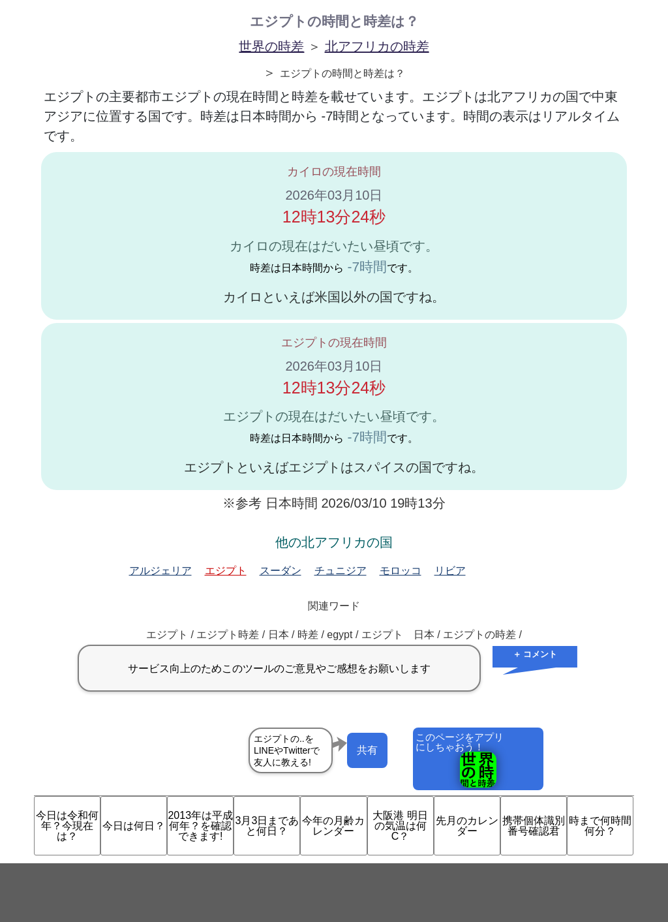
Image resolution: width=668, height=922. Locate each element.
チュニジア (340, 570)
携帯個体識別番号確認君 (533, 826)
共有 (367, 750)
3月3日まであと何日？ (267, 826)
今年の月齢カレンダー (333, 826)
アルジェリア (160, 570)
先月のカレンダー (467, 826)
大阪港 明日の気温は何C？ (399, 826)
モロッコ (400, 570)
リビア (450, 570)
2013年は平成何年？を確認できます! (200, 826)
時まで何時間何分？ (600, 826)
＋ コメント (535, 654)
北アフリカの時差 (377, 46)
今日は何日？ (133, 825)
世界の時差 (271, 46)
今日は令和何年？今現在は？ (67, 826)
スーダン (280, 570)
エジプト (226, 570)
